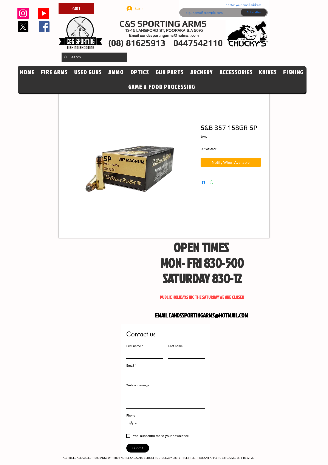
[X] (23, 26)
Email (131, 365)
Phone (130, 415)
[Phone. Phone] (170, 423)
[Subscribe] (254, 12)
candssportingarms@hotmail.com (169, 35)
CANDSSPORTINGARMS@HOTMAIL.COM (208, 315)
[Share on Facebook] (203, 182)
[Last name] (185, 354)
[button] (140, 72)
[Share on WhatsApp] (211, 182)
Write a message (137, 385)
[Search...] (94, 57)
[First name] (143, 354)
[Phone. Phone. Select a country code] (133, 423)
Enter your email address (244, 4)
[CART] (76, 8)
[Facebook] (44, 26)
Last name (175, 346)
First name (134, 346)
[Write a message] (165, 398)
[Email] (164, 373)
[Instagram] (23, 13)
